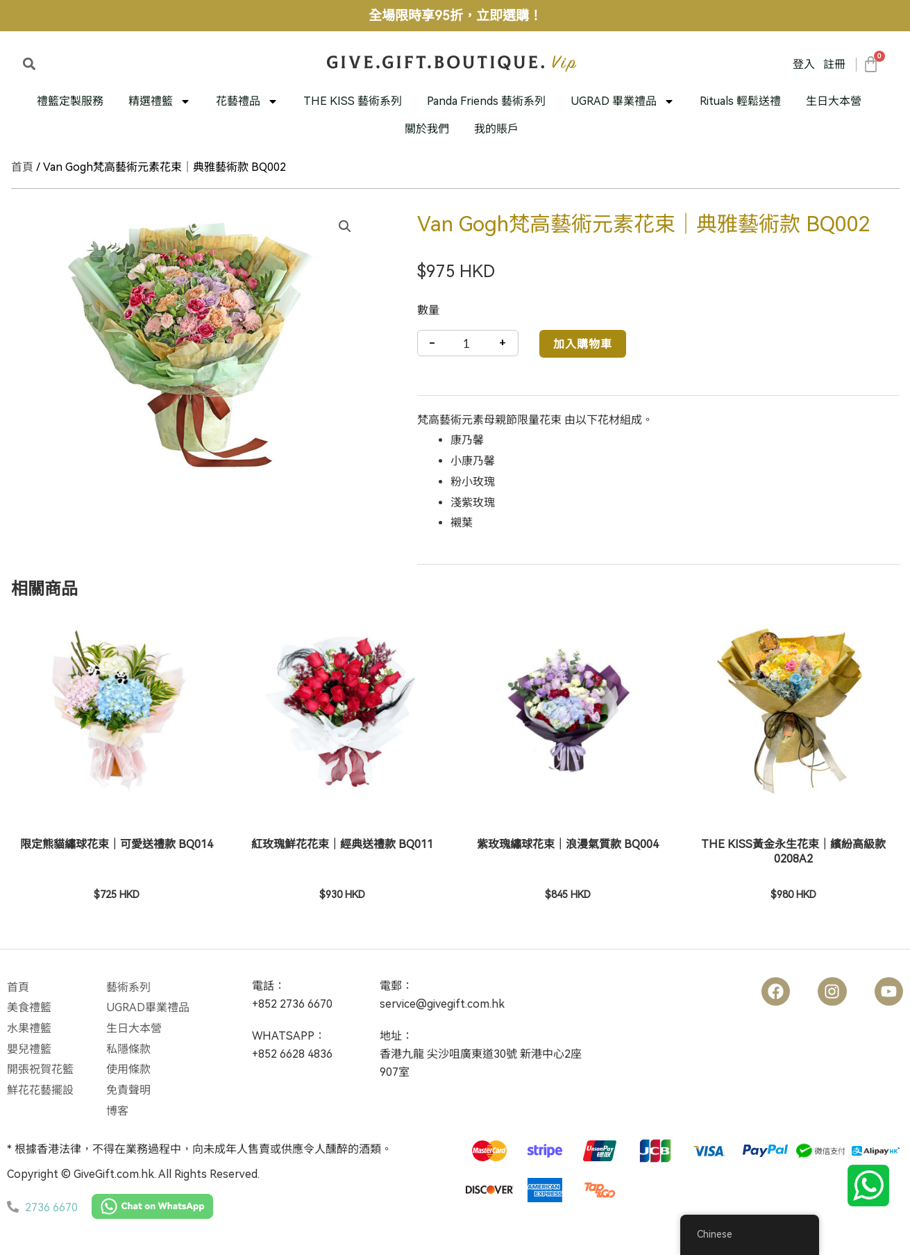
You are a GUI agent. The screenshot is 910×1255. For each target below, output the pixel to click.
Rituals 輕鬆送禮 (740, 101)
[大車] (870, 64)
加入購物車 (582, 343)
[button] (29, 63)
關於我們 (427, 128)
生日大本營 (833, 101)
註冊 (834, 64)
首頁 (22, 167)
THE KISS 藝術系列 (352, 101)
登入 (804, 64)
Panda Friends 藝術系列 (486, 101)
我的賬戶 (496, 128)
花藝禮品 (247, 101)
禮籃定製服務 (70, 101)
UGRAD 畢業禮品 (623, 101)
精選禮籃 (159, 101)
